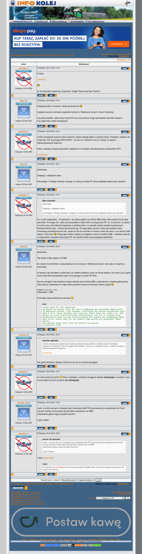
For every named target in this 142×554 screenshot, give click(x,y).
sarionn (22, 335)
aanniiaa (22, 68)
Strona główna (17, 55)
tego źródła (49, 458)
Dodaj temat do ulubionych (121, 492)
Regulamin (53, 540)
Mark (22, 101)
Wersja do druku (125, 494)
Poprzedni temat (108, 54)
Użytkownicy (81, 540)
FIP (42, 55)
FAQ (60, 540)
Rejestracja (32, 540)
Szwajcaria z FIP (66, 55)
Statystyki (102, 540)
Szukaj (110, 540)
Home (24, 540)
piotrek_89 (22, 403)
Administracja (69, 540)
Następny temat (124, 54)
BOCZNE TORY (32, 55)
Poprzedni (123, 56)
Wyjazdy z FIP (52, 55)
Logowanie (42, 540)
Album (117, 540)
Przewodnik (42, 155)
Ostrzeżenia (92, 540)
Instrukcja (41, 79)
